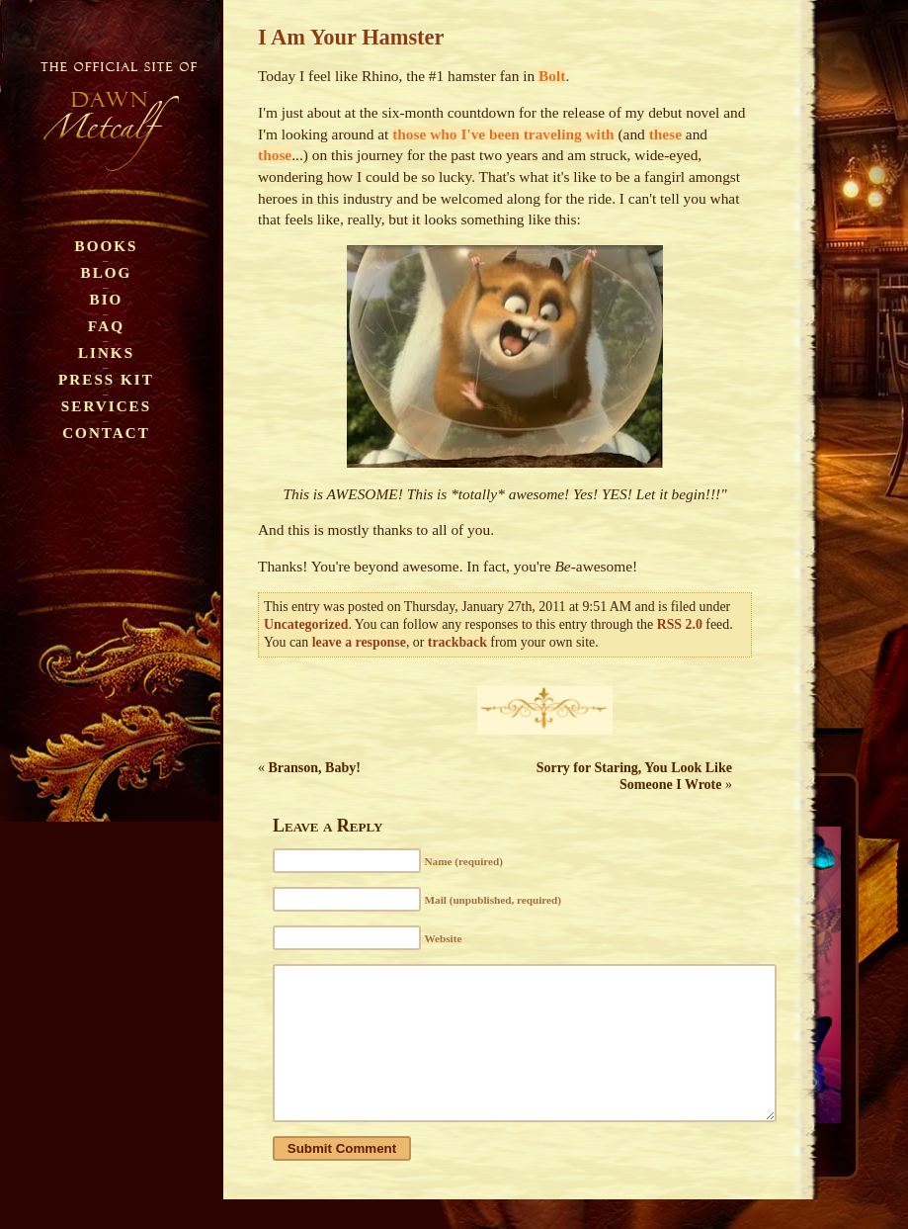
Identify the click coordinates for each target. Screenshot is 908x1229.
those (274, 154)
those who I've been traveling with (503, 134)
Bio (107, 299)
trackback (457, 642)
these (665, 134)
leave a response (359, 642)
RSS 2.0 (679, 624)
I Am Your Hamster (351, 37)
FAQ (106, 325)
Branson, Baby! (315, 767)
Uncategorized (306, 624)
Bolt (551, 75)
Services (106, 405)
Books (106, 245)
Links (106, 352)
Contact (106, 432)
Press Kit (106, 379)
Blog (106, 272)
